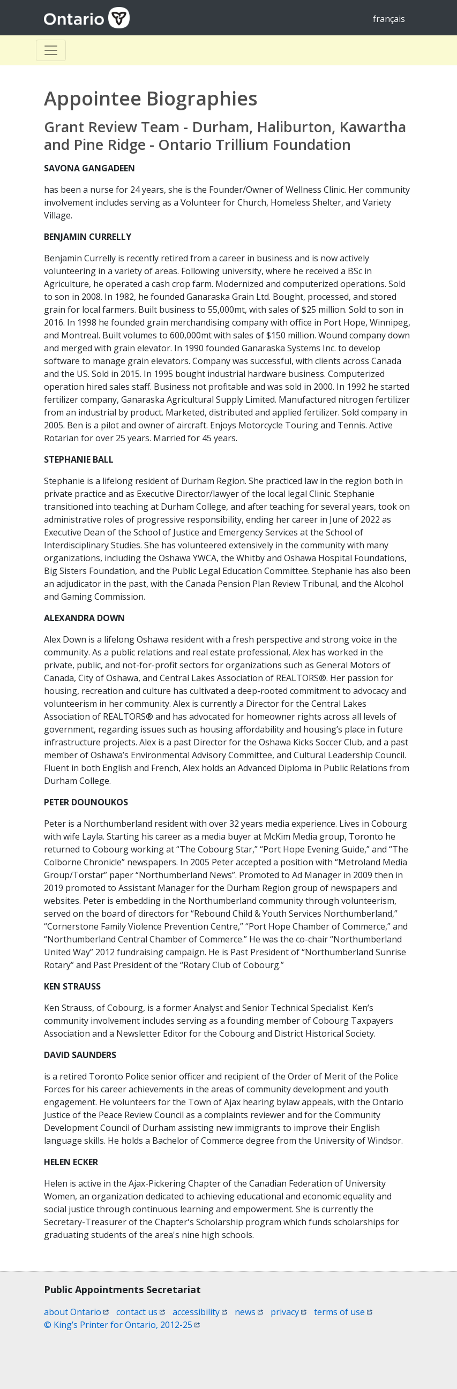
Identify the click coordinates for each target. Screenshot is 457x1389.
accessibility (200, 1312)
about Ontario (76, 1312)
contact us (140, 1312)
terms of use (343, 1312)
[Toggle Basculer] (51, 50)
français (389, 19)
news (249, 1312)
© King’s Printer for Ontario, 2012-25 (122, 1325)
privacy (288, 1312)
